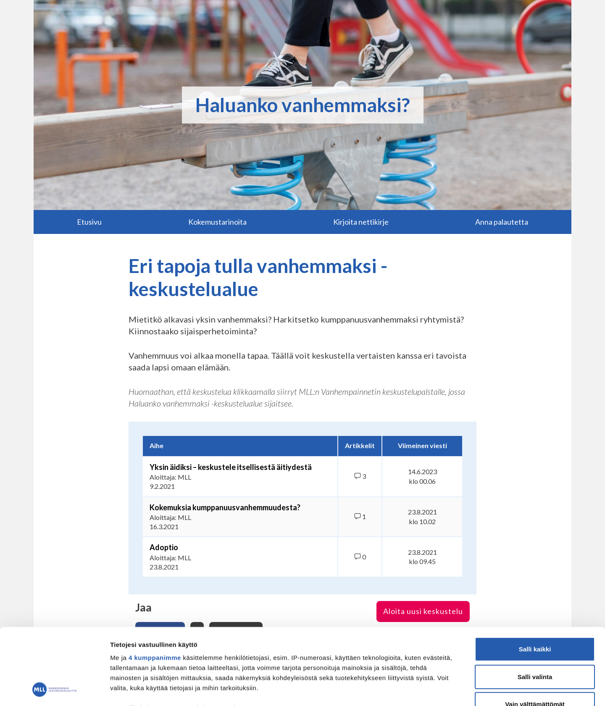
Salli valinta (535, 605)
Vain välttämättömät (535, 632)
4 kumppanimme (155, 586)
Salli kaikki (535, 577)
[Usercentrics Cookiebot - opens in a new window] (54, 689)
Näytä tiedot (449, 689)
